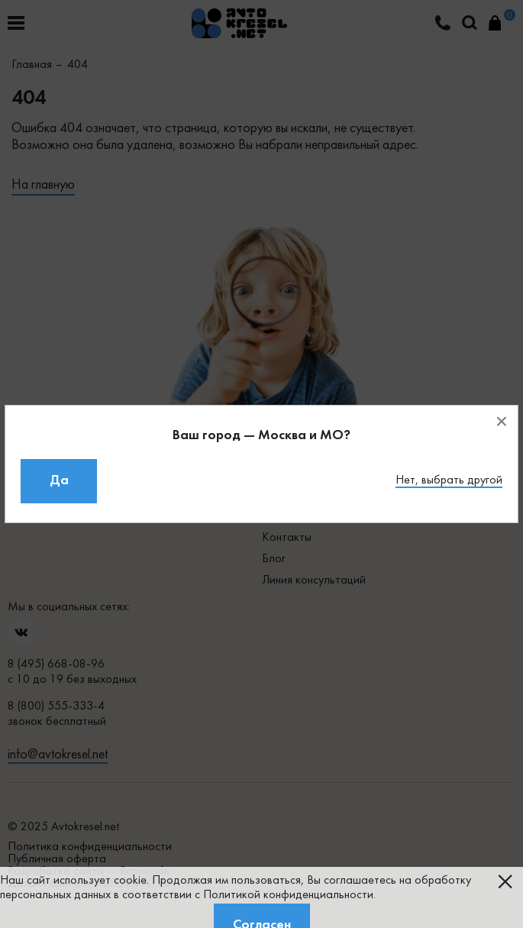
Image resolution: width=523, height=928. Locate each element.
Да (59, 480)
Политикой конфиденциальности (288, 895)
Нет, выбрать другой (448, 480)
